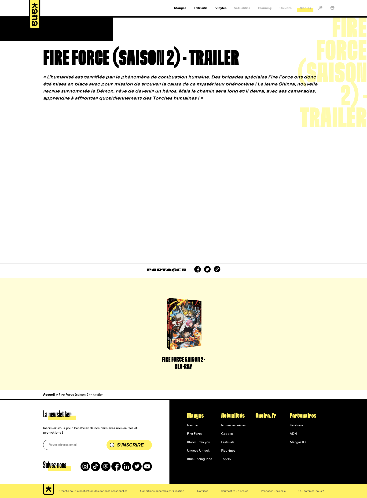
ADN (293, 433)
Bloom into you (198, 442)
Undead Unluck (198, 450)
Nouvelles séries (233, 425)
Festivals (228, 442)
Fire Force (194, 433)
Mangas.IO (298, 442)
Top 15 (226, 459)
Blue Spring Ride (199, 459)
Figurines (228, 450)
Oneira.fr (266, 415)
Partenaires (303, 415)
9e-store (296, 425)
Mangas (195, 415)
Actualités (233, 415)
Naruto (192, 425)
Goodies (227, 433)
